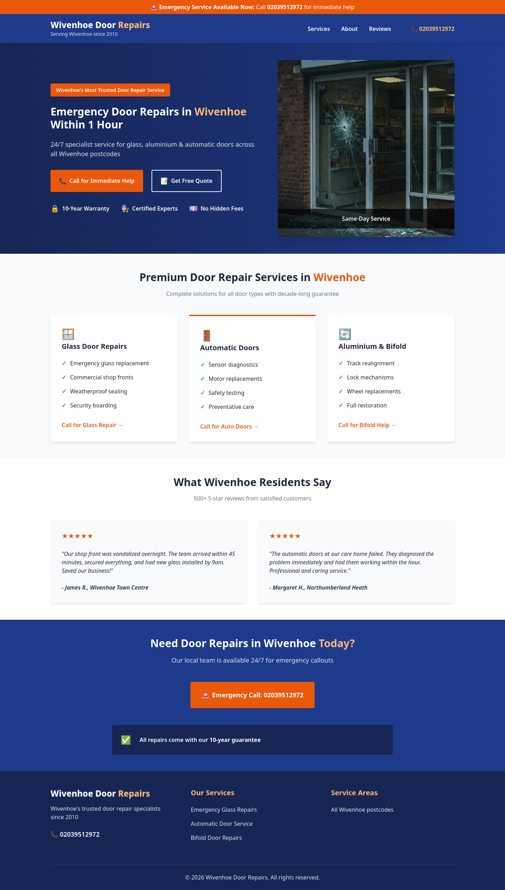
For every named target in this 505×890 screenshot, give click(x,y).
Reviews (380, 29)
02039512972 (285, 7)
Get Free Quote (187, 181)
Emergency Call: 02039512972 (252, 695)
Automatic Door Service (221, 824)
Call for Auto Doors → (229, 426)
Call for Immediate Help (97, 181)
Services (319, 29)
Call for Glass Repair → (92, 425)
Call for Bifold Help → (367, 425)
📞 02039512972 (432, 29)
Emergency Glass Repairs (224, 809)
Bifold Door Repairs (216, 838)
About (349, 29)
